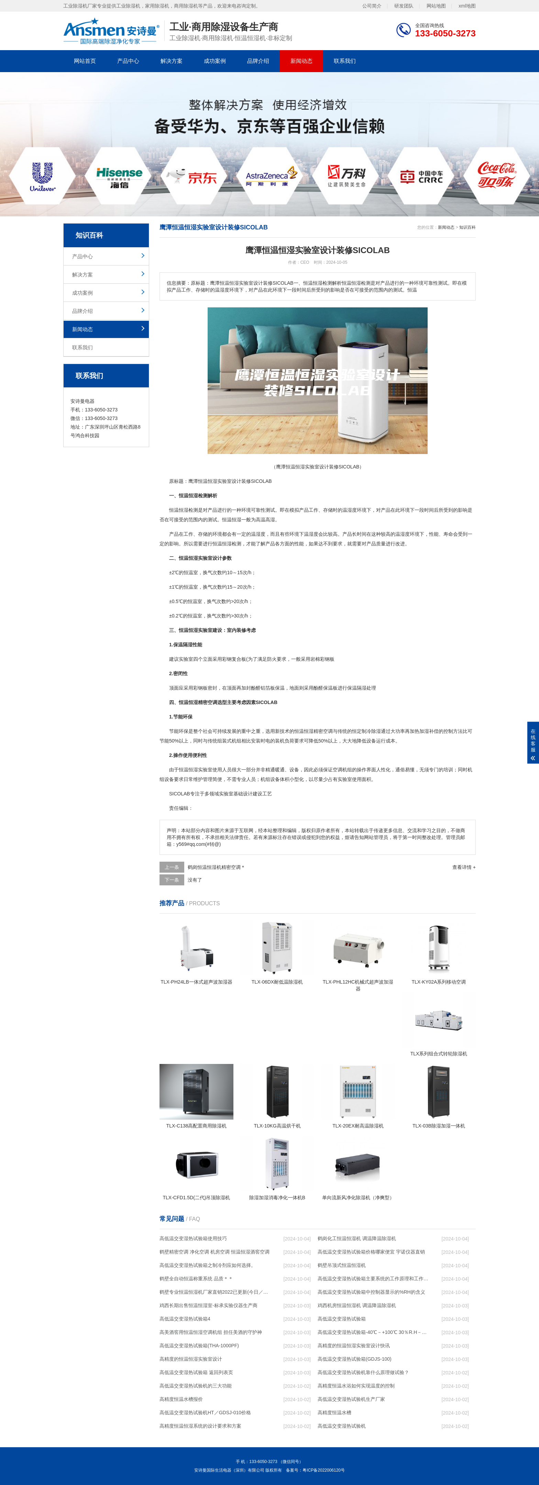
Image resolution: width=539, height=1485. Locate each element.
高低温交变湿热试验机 (342, 1426)
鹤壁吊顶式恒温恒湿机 (342, 1265)
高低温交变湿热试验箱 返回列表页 (196, 1372)
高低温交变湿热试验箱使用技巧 (193, 1238)
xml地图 (467, 6)
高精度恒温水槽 (334, 1412)
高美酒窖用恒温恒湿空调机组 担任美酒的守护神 (211, 1332)
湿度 (352, 510)
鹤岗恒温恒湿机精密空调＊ (216, 867)
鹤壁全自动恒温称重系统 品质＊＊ (196, 1278)
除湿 (376, 731)
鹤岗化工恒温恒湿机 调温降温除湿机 (357, 1238)
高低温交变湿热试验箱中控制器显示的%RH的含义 (371, 1292)
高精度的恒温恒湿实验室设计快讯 (354, 1345)
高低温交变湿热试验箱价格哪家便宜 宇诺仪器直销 (371, 1252)
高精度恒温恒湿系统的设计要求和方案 (200, 1426)
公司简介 (372, 6)
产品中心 (128, 61)
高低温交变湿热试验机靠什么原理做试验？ (363, 1372)
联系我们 (345, 61)
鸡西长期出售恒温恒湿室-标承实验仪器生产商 (208, 1305)
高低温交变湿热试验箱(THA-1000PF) (199, 1345)
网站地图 (436, 6)
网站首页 (85, 61)
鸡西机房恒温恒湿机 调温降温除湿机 (357, 1305)
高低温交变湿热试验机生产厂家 (351, 1399)
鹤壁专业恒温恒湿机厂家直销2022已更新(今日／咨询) (215, 1292)
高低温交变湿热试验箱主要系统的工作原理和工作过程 (373, 1278)
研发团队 (404, 6)
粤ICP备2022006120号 (323, 1470)
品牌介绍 (258, 61)
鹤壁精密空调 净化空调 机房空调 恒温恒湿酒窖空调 (215, 1252)
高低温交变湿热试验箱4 (185, 1319)
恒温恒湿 (207, 481)
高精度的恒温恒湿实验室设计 (191, 1359)
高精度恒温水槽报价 (181, 1399)
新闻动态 (301, 61)
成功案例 (215, 61)
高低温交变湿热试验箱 (342, 1319)
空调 (328, 731)
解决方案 (172, 61)
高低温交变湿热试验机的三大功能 (196, 1385)
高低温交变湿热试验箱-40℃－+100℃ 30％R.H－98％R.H (373, 1332)
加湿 (424, 731)
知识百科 (467, 227)
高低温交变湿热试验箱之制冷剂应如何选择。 (208, 1265)
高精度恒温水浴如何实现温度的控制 (356, 1385)
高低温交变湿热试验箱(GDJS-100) (355, 1359)
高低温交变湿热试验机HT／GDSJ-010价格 (205, 1412)
